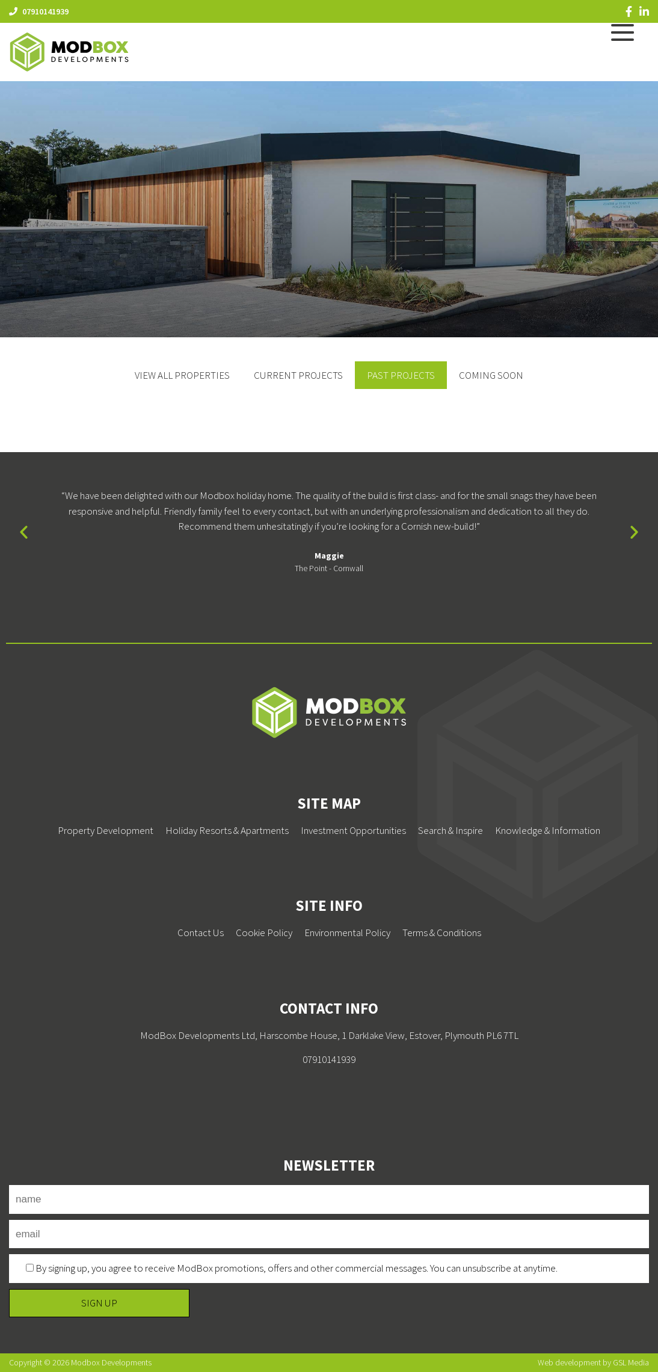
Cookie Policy (264, 932)
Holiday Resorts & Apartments (227, 830)
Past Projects (401, 375)
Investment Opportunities (353, 830)
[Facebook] (629, 11)
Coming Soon (491, 375)
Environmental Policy (347, 932)
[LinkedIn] (644, 11)
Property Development (105, 830)
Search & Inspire (450, 830)
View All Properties (182, 375)
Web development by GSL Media (593, 1362)
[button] (23, 532)
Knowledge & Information (547, 830)
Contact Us (200, 932)
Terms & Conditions (441, 932)
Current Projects (298, 375)
